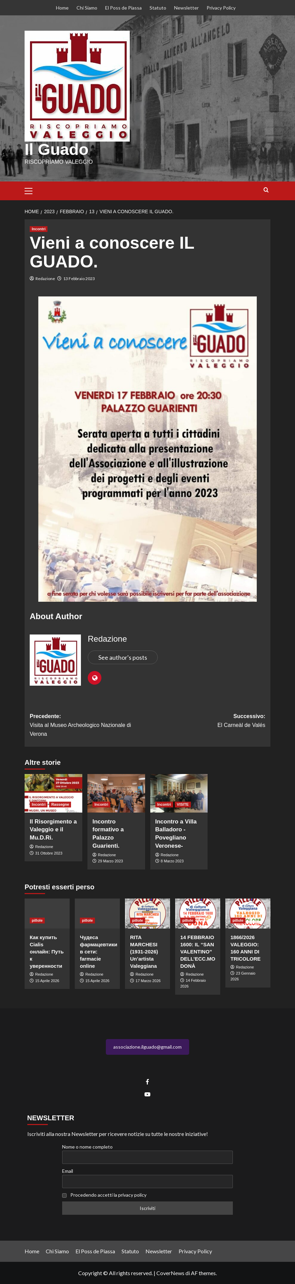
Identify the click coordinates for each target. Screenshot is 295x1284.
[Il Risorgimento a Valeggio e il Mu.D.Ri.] (53, 793)
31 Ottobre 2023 (48, 853)
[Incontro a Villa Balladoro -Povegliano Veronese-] (179, 793)
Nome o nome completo (87, 1146)
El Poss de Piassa (123, 8)
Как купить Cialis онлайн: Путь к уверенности (47, 951)
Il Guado (56, 149)
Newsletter (186, 8)
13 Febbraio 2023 (79, 278)
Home (62, 8)
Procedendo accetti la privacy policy (108, 1194)
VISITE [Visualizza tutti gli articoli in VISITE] (183, 804)
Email (67, 1170)
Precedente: (89, 725)
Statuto (158, 8)
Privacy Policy (221, 8)
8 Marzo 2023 (172, 861)
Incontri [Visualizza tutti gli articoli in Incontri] (38, 229)
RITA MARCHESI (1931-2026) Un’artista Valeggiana (144, 951)
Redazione (45, 278)
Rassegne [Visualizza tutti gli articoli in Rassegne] (60, 804)
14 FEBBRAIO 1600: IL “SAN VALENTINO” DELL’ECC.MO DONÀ (197, 951)
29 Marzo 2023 (110, 861)
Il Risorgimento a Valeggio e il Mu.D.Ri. (53, 829)
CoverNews (170, 1272)
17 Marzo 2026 (148, 980)
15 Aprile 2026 (47, 980)
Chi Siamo (86, 8)
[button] (31, 190)
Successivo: (206, 721)
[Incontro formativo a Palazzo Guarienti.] (116, 793)
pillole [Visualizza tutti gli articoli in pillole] (37, 920)
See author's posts (122, 657)
